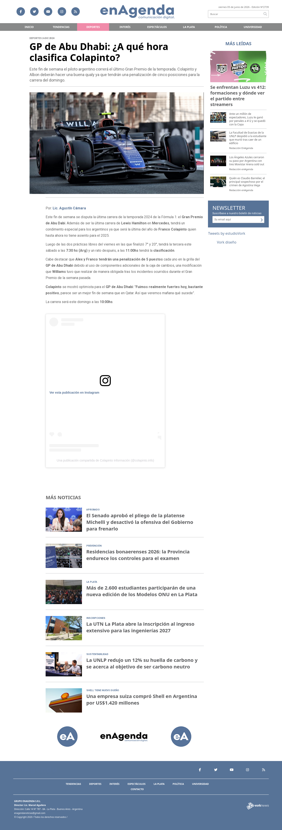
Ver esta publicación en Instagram (74, 392)
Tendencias (61, 27)
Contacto (137, 789)
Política (221, 27)
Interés (125, 27)
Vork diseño (226, 242)
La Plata (189, 27)
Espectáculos (157, 27)
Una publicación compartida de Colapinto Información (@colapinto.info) (105, 460)
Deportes (93, 27)
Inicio (29, 27)
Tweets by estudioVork (226, 233)
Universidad (253, 27)
